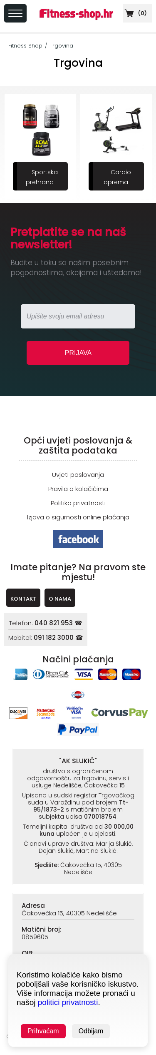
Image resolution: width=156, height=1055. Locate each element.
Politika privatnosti (78, 503)
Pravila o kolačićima (78, 488)
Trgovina (61, 46)
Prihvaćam (43, 1031)
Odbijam (91, 1031)
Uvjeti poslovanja (78, 474)
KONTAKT (23, 599)
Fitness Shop (25, 46)
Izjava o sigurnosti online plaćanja (78, 517)
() (135, 13)
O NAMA (60, 599)
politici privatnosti (68, 1002)
